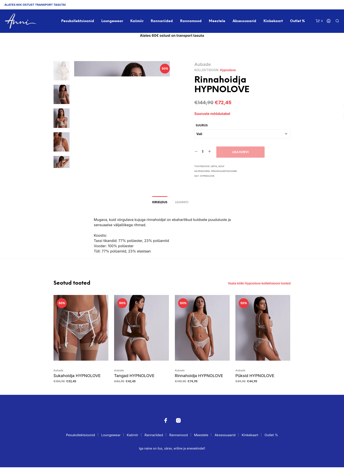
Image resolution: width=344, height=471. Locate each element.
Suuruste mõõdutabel (212, 114)
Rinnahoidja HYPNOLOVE (197, 379)
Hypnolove (228, 70)
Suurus (202, 126)
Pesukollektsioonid (77, 21)
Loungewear (112, 21)
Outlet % (297, 21)
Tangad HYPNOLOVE (132, 379)
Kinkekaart (273, 21)
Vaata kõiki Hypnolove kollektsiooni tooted (259, 287)
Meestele (217, 21)
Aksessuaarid (244, 21)
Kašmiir (137, 21)
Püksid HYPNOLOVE (253, 379)
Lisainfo (181, 206)
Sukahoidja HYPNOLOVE (75, 379)
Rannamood (191, 21)
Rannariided (162, 21)
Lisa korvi (240, 153)
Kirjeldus (159, 206)
